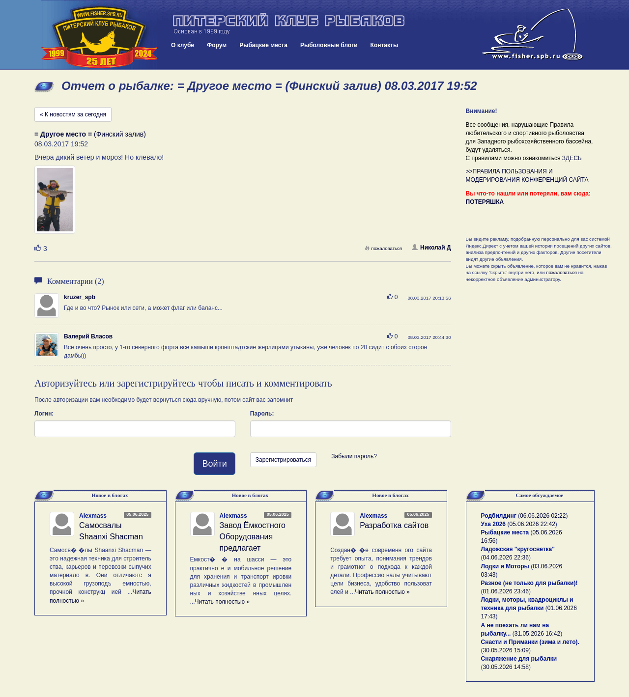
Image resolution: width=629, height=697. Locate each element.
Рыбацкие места (263, 45)
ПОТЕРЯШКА (485, 201)
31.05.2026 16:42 (537, 633)
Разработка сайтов (394, 525)
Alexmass (93, 515)
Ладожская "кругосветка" (518, 549)
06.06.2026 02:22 (543, 515)
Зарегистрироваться (283, 459)
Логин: (44, 413)
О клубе (182, 45)
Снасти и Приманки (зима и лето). (530, 642)
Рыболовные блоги (329, 45)
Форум (217, 45)
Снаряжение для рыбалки (519, 658)
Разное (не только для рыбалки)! (529, 583)
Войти (214, 464)
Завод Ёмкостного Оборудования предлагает (253, 536)
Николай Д (431, 247)
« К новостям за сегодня (73, 114)
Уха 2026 (493, 524)
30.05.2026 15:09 (506, 650)
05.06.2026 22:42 (532, 524)
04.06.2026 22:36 (506, 557)
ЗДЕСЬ (572, 158)
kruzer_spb (79, 297)
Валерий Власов (88, 336)
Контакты (385, 45)
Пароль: (262, 413)
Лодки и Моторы (505, 566)
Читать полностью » (222, 601)
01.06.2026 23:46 (506, 591)
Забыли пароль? (354, 456)
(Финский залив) (90, 134)
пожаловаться (383, 248)
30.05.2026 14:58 (506, 667)
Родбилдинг (498, 515)
